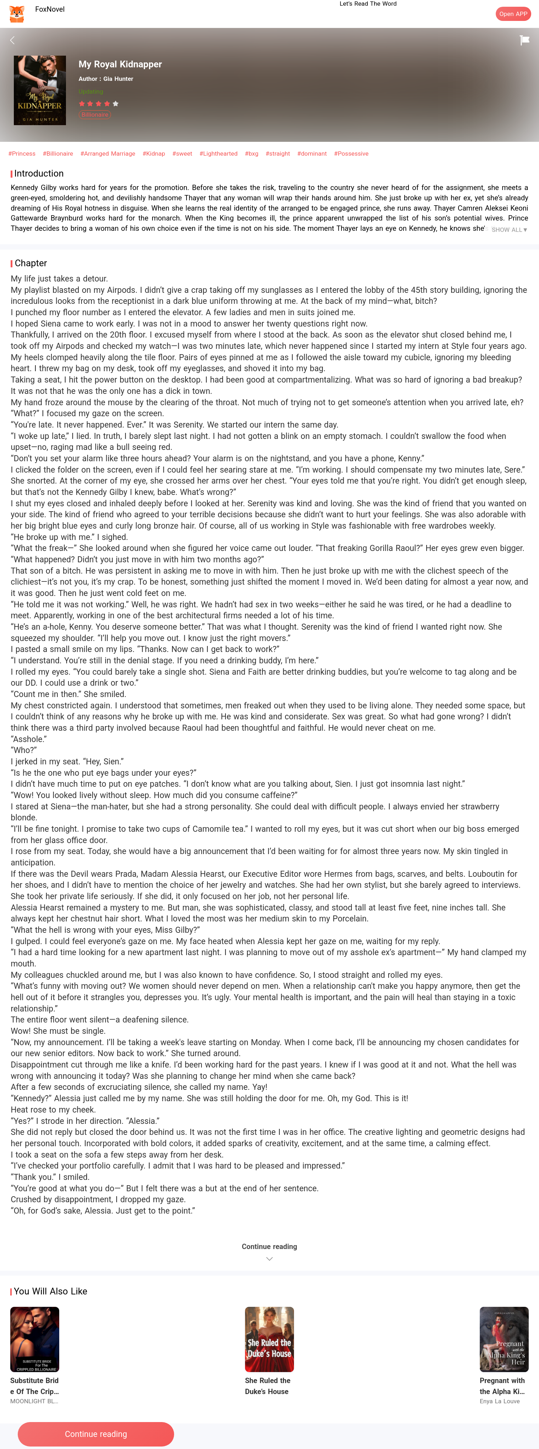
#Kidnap (155, 153)
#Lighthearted (219, 153)
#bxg (252, 153)
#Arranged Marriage (108, 153)
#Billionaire (59, 153)
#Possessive (351, 153)
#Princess (23, 153)
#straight (279, 153)
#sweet (183, 153)
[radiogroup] (99, 103)
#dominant (313, 153)
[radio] (83, 103)
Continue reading (96, 1434)
